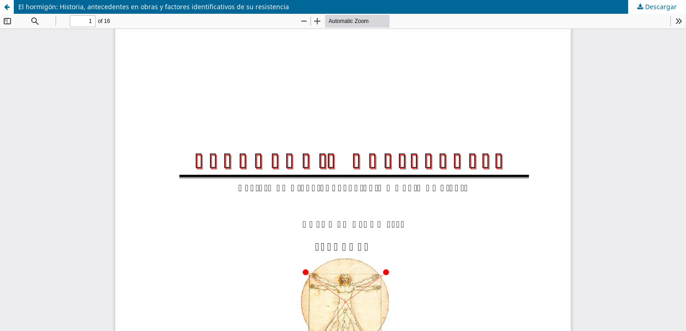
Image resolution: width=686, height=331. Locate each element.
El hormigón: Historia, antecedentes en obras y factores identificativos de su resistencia (153, 6)
